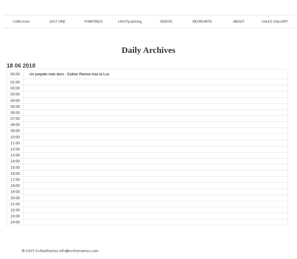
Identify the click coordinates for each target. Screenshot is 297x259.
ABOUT (238, 21)
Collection (21, 21)
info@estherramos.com (78, 251)
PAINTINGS (94, 21)
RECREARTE (202, 21)
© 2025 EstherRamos (40, 251)
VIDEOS (166, 21)
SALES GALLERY (275, 21)
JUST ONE (57, 21)
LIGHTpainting (130, 21)
